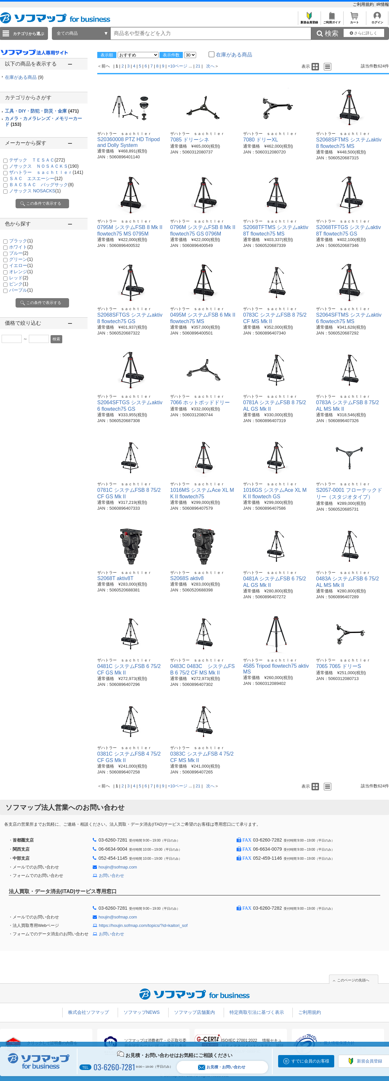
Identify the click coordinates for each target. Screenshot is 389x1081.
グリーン (21, 259)
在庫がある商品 (24, 77)
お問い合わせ (111, 875)
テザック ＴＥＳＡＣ (37, 160)
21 (198, 66)
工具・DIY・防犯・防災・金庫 (42, 111)
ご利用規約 (364, 4)
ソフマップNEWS (142, 1012)
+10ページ (177, 66)
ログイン (377, 20)
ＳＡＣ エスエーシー (36, 178)
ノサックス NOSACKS (35, 190)
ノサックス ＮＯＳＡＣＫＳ (44, 166)
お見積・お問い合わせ (221, 1067)
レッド (18, 277)
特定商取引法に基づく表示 (257, 1012)
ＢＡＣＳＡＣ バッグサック (41, 184)
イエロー (21, 265)
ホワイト (21, 246)
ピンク (18, 283)
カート (354, 20)
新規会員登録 (309, 20)
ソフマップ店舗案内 (194, 1012)
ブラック (21, 240)
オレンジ (21, 271)
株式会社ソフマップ (88, 1012)
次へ (210, 66)
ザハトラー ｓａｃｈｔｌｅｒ (46, 172)
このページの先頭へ (353, 980)
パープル (21, 290)
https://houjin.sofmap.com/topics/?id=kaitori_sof (143, 925)
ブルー (18, 253)
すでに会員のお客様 (310, 1061)
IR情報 (382, 4)
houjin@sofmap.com (118, 867)
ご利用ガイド (331, 20)
